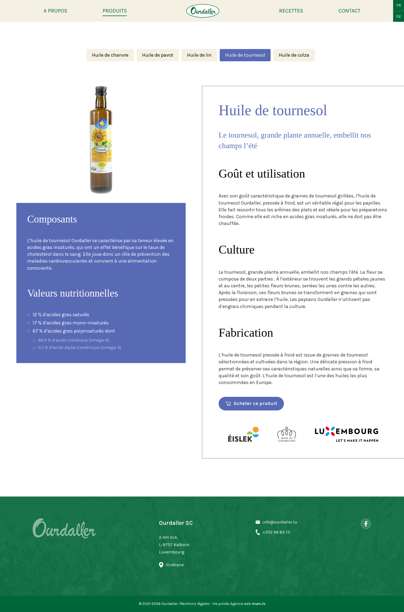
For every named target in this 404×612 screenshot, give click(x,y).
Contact (349, 11)
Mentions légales (194, 603)
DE (398, 16)
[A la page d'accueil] (203, 11)
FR (398, 5)
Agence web (240, 603)
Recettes (291, 11)
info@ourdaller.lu (279, 522)
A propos (55, 11)
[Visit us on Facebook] (365, 523)
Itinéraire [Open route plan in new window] (175, 564)
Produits (115, 11)
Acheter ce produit (255, 403)
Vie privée (221, 603)
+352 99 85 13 (276, 532)
